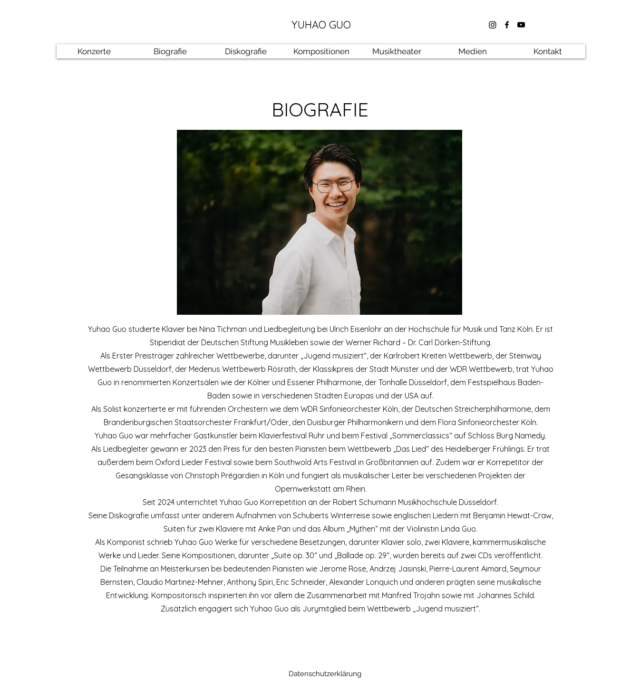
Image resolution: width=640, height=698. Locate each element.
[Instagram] (492, 24)
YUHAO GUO (321, 24)
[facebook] (507, 24)
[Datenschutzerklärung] (324, 673)
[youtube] (521, 24)
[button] (170, 51)
